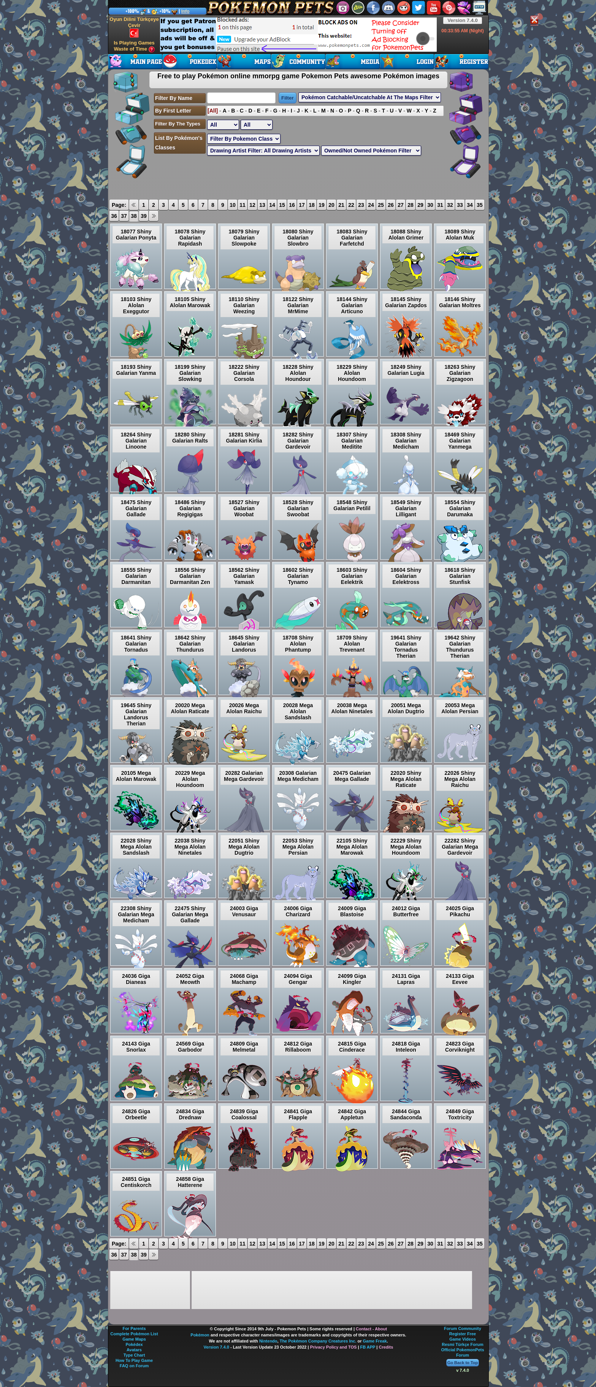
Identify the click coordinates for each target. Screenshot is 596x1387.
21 (341, 205)
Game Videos (462, 1339)
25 (381, 205)
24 (371, 205)
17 (302, 205)
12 (252, 205)
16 (292, 205)
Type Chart (134, 1355)
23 (361, 205)
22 (351, 205)
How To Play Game (134, 1360)
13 (262, 205)
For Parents (134, 1328)
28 (410, 205)
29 (420, 205)
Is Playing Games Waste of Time (134, 46)
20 (331, 205)
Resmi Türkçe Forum (462, 1344)
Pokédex (134, 1344)
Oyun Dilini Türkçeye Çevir (134, 27)
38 (134, 216)
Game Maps (134, 1339)
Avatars (134, 1349)
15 (282, 205)
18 (312, 205)
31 (440, 205)
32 (450, 205)
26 (391, 205)
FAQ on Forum (134, 1365)
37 (124, 216)
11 (242, 205)
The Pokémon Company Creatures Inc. (318, 1341)
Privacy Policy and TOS (333, 1347)
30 (430, 205)
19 (322, 205)
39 (144, 216)
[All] (213, 111)
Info (185, 11)
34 (470, 205)
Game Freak (375, 1341)
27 (401, 205)
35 (480, 205)
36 (114, 216)
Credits (386, 1347)
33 (460, 205)
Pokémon (199, 1335)
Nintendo (268, 1341)
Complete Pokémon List (134, 1333)
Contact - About (371, 1329)
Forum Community (462, 1328)
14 (272, 205)
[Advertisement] (298, 34)
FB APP (368, 1347)
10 (233, 205)
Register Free (462, 1333)
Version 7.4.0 (462, 20)
